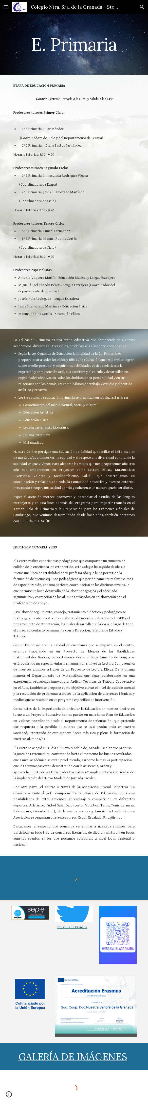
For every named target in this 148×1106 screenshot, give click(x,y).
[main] (73, 44)
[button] (6, 7)
